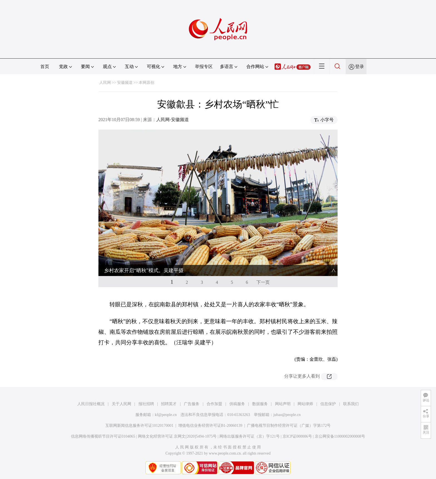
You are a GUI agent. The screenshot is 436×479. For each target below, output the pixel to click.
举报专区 (204, 66)
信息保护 (328, 404)
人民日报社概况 (91, 404)
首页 (44, 66)
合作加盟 (214, 404)
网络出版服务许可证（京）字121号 (249, 436)
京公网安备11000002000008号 (340, 436)
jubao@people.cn (287, 415)
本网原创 (146, 83)
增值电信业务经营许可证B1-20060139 (210, 425)
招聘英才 (169, 404)
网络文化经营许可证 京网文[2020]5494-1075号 (177, 436)
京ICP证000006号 (297, 436)
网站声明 (283, 404)
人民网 (105, 83)
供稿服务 (237, 404)
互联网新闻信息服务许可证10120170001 (139, 425)
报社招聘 (146, 404)
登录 (359, 66)
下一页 (263, 282)
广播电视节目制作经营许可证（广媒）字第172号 (289, 425)
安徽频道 (125, 83)
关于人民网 (121, 404)
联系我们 (351, 404)
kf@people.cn (166, 415)
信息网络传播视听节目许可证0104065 (103, 436)
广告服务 (191, 404)
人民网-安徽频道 (172, 119)
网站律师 (305, 404)
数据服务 (260, 404)
